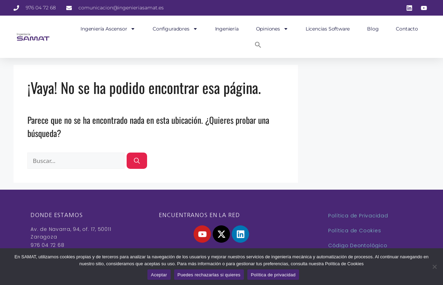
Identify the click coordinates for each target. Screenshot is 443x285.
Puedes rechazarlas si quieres (209, 274)
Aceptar (159, 274)
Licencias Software (328, 29)
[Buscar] (137, 161)
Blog (372, 29)
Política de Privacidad (358, 215)
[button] (258, 45)
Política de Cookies (354, 230)
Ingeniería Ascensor (107, 29)
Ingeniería (227, 29)
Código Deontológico (357, 245)
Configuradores (175, 29)
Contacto (407, 29)
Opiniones (272, 29)
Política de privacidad (273, 274)
